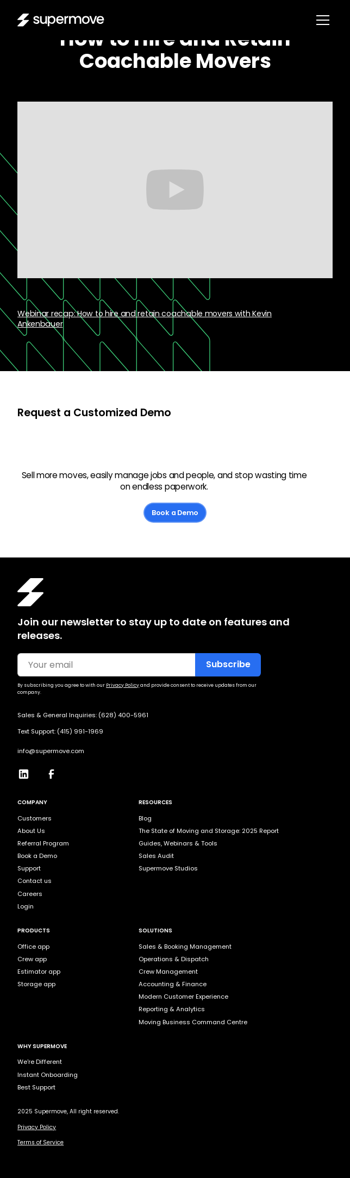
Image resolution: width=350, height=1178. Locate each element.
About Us (31, 830)
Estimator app (38, 971)
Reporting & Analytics (172, 1009)
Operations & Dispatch (174, 959)
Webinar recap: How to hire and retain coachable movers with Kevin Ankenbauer (144, 318)
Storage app (36, 984)
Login (25, 906)
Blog (145, 818)
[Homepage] (30, 592)
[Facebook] (55, 771)
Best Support (36, 1087)
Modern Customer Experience (183, 996)
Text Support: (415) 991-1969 (60, 731)
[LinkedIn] (27, 771)
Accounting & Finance (173, 984)
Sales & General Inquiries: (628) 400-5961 (82, 715)
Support (29, 868)
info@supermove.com (50, 751)
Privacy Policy (36, 1127)
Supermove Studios (168, 868)
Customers (34, 818)
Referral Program (43, 843)
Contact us (34, 880)
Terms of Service (40, 1142)
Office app (33, 946)
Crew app (32, 959)
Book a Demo (175, 512)
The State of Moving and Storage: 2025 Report (209, 830)
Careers (29, 893)
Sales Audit (156, 855)
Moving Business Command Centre (193, 1022)
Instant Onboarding (47, 1074)
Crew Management (168, 971)
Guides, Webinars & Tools (178, 843)
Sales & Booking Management (185, 946)
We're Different (39, 1061)
